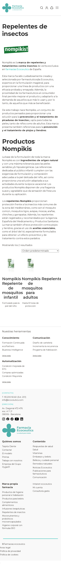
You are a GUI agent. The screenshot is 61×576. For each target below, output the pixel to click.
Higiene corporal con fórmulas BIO (12, 526)
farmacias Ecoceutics (17, 69)
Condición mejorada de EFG (13, 367)
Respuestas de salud (43, 446)
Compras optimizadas (12, 372)
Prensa (5, 457)
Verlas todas (6, 356)
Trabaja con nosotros (12, 460)
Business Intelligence (12, 350)
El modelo (7, 453)
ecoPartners (8, 346)
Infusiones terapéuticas (13, 508)
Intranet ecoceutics (42, 484)
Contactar (7, 450)
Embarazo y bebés (42, 456)
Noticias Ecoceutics (42, 467)
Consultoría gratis (41, 491)
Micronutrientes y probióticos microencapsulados (11, 519)
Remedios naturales (42, 463)
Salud (35, 449)
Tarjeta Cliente (9, 446)
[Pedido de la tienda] (40, 250)
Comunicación (40, 477)
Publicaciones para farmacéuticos (42, 472)
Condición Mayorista (12, 376)
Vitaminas (37, 453)
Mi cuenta (37, 487)
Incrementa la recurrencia (45, 346)
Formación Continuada (13, 343)
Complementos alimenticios (10, 503)
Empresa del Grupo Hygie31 (11, 465)
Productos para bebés (13, 498)
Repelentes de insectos (13, 512)
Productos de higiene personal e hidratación (12, 493)
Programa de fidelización (45, 350)
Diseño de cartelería (42, 343)
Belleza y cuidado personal (46, 460)
